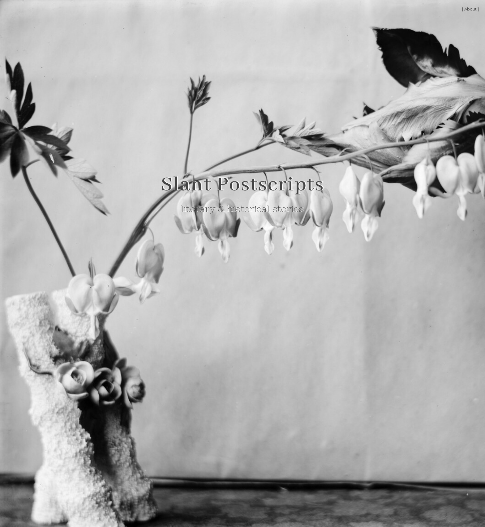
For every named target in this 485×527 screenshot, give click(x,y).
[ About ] (470, 8)
